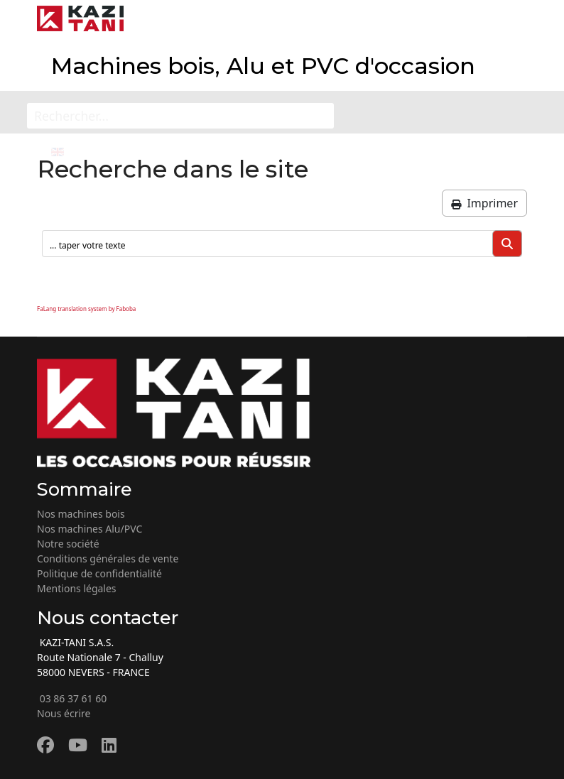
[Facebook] (45, 744)
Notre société (68, 543)
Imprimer (484, 203)
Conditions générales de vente (107, 558)
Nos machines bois (81, 514)
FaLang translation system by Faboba (86, 308)
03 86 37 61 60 (72, 698)
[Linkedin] (109, 744)
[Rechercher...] (180, 115)
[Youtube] (77, 744)
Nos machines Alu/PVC (89, 528)
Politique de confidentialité (99, 573)
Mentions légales (76, 588)
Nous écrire (64, 713)
